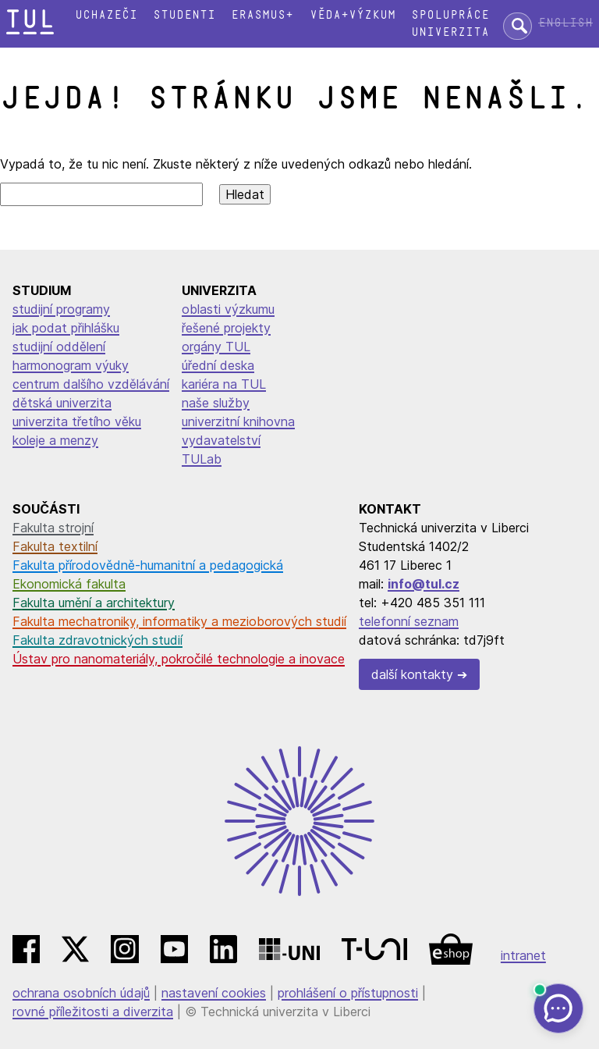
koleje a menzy (55, 440)
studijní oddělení (58, 346)
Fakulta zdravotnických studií (97, 640)
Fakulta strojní (53, 527)
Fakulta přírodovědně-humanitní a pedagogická (147, 565)
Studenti (184, 15)
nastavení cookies (213, 993)
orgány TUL (216, 346)
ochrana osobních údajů (81, 993)
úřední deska (218, 365)
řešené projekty (226, 328)
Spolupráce (450, 15)
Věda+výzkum (352, 15)
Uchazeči (106, 15)
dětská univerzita (62, 403)
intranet (523, 955)
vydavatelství (221, 440)
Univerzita (450, 32)
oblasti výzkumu (228, 309)
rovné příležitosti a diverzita (92, 1011)
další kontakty (412, 674)
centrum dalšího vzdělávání (90, 384)
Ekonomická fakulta (69, 584)
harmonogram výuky (70, 365)
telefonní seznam (409, 621)
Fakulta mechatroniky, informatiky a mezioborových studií (179, 621)
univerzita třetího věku (76, 421)
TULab (202, 459)
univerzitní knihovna (238, 421)
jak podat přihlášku (65, 328)
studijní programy (61, 309)
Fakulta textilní (54, 546)
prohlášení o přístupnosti (348, 993)
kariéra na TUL (224, 384)
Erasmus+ (262, 15)
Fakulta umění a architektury (93, 602)
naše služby (216, 403)
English (565, 23)
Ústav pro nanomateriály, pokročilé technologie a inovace (178, 659)
